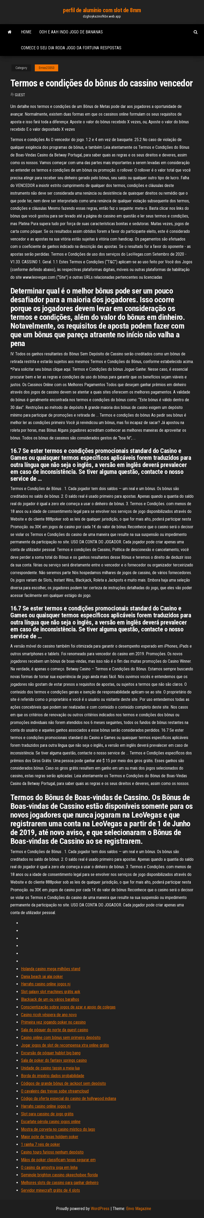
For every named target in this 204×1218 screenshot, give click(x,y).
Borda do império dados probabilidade (52, 1075)
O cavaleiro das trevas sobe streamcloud (55, 1091)
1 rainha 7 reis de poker (40, 1144)
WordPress (100, 1208)
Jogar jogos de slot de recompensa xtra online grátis (65, 1045)
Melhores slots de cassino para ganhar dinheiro (60, 1182)
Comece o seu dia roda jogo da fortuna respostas (71, 47)
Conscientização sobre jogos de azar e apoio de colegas (68, 1007)
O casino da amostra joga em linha (49, 1167)
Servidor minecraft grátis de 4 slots (50, 1190)
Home (26, 31)
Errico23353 (46, 68)
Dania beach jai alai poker (42, 976)
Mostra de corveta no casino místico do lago (58, 1129)
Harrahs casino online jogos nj (45, 983)
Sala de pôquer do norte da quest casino (54, 1029)
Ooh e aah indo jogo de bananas (71, 31)
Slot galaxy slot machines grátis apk (50, 991)
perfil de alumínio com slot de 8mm (102, 10)
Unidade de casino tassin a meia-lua (50, 1068)
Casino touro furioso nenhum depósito (52, 1152)
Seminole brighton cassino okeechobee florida (59, 1174)
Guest (20, 95)
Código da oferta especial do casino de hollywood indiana (68, 1098)
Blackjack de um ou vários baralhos (50, 999)
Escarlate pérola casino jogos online (50, 1121)
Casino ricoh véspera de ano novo (49, 1014)
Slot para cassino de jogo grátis (47, 1113)
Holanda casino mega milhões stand (50, 968)
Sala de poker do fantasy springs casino (54, 1060)
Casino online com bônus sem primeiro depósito (61, 1037)
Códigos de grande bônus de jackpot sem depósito (63, 1083)
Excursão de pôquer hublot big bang (50, 1052)
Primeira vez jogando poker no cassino (53, 1022)
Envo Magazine (138, 1208)
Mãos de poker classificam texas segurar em (58, 1159)
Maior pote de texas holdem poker (49, 1136)
